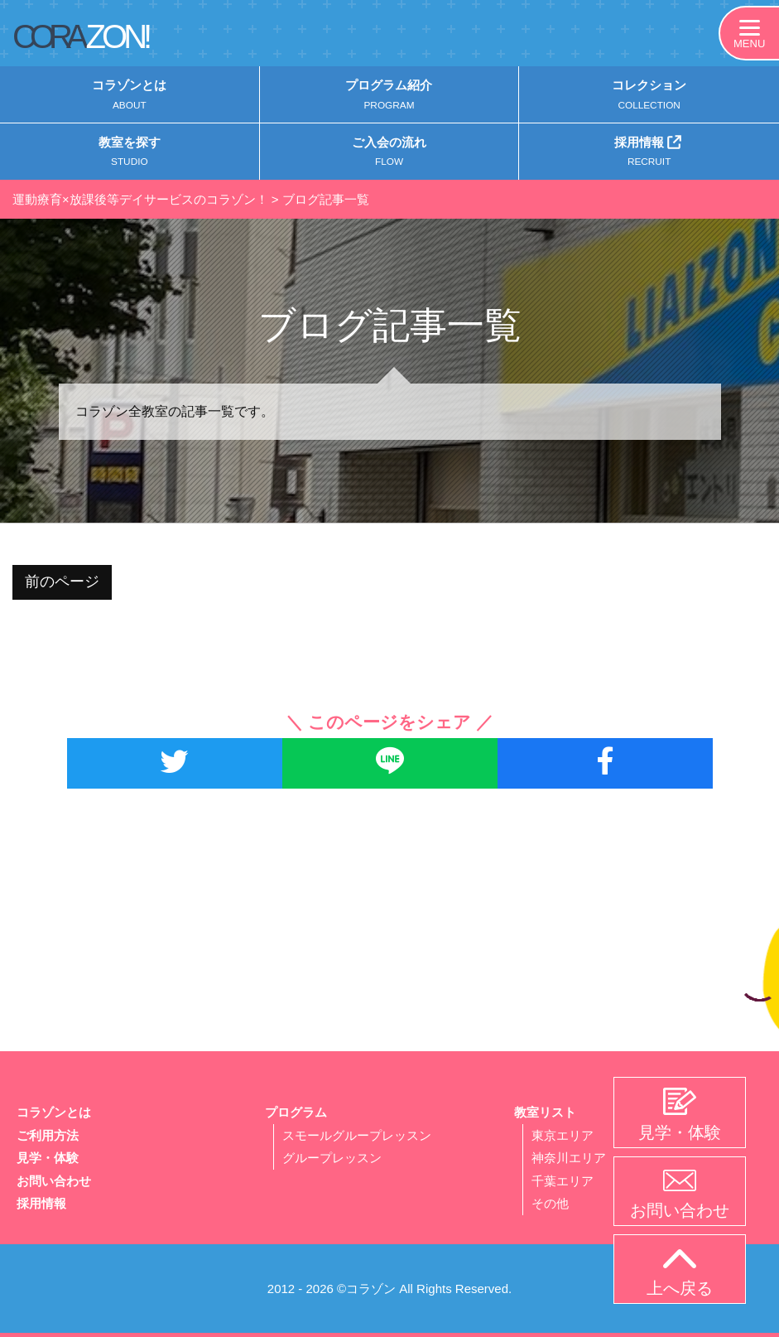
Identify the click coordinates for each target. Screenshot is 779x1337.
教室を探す (129, 155)
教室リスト (545, 1115)
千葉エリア (562, 1182)
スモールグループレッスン (356, 1137)
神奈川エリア (568, 1159)
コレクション (649, 97)
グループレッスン (332, 1159)
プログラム (296, 1115)
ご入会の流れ (389, 155)
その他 (550, 1204)
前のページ (62, 583)
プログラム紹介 (389, 97)
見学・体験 (48, 1159)
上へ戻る (680, 1273)
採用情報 (649, 153)
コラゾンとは (129, 97)
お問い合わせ (54, 1182)
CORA (80, 36)
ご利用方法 (48, 1137)
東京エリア (562, 1137)
